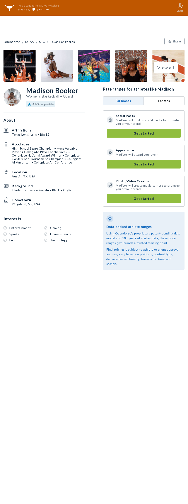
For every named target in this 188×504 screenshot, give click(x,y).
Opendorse (11, 42)
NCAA (29, 42)
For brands (123, 101)
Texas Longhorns (62, 42)
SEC (42, 42)
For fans (164, 101)
